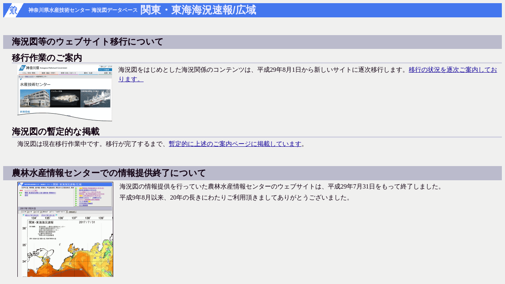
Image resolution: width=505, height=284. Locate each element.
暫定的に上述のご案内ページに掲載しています (235, 143)
